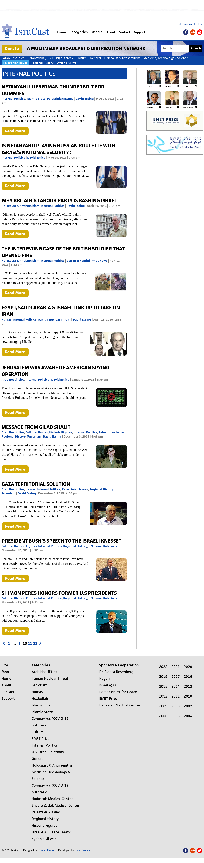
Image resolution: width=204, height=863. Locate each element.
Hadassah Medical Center (52, 798)
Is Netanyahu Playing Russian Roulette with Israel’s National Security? (58, 148)
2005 (175, 716)
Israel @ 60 (108, 685)
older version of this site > (190, 24)
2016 (188, 676)
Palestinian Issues (15, 63)
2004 (188, 716)
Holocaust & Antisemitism (122, 58)
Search (196, 48)
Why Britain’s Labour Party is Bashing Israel (59, 200)
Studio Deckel (47, 850)
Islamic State (36, 99)
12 (35, 643)
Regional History (42, 63)
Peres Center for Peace (118, 692)
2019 (163, 676)
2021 (175, 666)
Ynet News (99, 261)
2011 (175, 696)
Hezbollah (40, 698)
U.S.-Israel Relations (103, 546)
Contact (131, 32)
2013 (188, 686)
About (115, 32)
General (95, 58)
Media (100, 32)
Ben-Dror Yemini (78, 261)
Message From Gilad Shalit (36, 427)
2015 (163, 686)
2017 (175, 676)
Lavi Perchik (82, 850)
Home (63, 32)
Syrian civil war (67, 63)
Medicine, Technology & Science (165, 58)
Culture (82, 58)
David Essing (84, 99)
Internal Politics (13, 99)
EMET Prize (41, 738)
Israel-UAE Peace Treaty (51, 832)
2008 (175, 706)
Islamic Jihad (42, 705)
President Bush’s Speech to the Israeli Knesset (61, 540)
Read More (17, 131)
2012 (163, 696)
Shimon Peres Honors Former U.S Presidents (59, 593)
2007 (188, 706)
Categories (81, 32)
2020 (188, 666)
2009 (163, 706)
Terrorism (34, 437)
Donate (12, 48)
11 (30, 643)
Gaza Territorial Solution (36, 484)
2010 (188, 696)
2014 (175, 686)
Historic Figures (60, 432)
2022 (163, 666)
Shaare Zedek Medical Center (56, 805)
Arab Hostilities (13, 58)
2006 (163, 716)
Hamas (6, 320)
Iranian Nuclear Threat (54, 320)
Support (149, 32)
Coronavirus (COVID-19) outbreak (50, 58)
